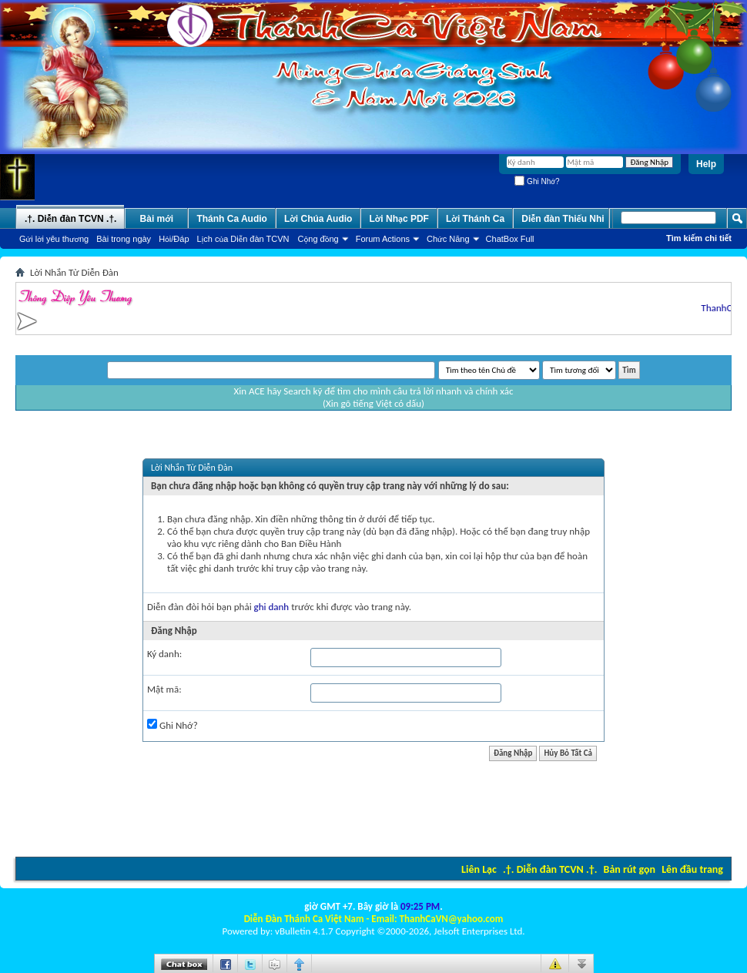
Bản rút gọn (629, 869)
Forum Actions (383, 238)
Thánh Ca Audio (231, 218)
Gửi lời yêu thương (54, 238)
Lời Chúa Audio (318, 218)
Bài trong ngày (123, 238)
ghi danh (272, 606)
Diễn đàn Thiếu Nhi (562, 218)
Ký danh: (164, 653)
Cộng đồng (318, 238)
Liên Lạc (479, 869)
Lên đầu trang (692, 869)
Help (706, 164)
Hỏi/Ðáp (174, 238)
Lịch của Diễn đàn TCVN (243, 238)
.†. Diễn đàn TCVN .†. (550, 869)
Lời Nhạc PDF (399, 218)
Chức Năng (448, 238)
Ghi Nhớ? (536, 181)
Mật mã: (164, 689)
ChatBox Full (510, 238)
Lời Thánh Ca (475, 218)
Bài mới (157, 218)
